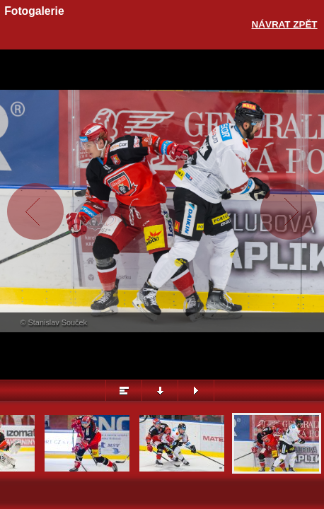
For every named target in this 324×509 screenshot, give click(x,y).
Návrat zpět (285, 24)
